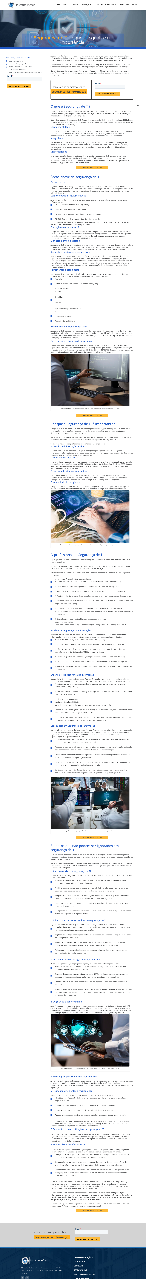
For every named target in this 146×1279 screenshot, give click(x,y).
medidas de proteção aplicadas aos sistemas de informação (103, 113)
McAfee (58, 291)
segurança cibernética (64, 622)
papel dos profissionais (116, 559)
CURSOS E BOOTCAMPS (128, 4)
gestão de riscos (59, 186)
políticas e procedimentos (97, 350)
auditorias (66, 224)
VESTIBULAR (74, 5)
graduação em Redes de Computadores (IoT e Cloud (91, 1196)
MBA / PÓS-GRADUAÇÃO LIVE (106, 5)
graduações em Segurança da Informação (101, 1197)
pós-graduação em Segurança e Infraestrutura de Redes (76, 1199)
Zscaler (58, 303)
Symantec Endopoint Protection (68, 308)
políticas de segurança (104, 236)
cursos (85, 1195)
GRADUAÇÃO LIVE (87, 5)
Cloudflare (59, 297)
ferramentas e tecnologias (95, 274)
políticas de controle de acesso (86, 133)
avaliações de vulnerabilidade (67, 702)
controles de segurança (110, 335)
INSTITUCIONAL (62, 5)
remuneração (98, 568)
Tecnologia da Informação (69, 1197)
